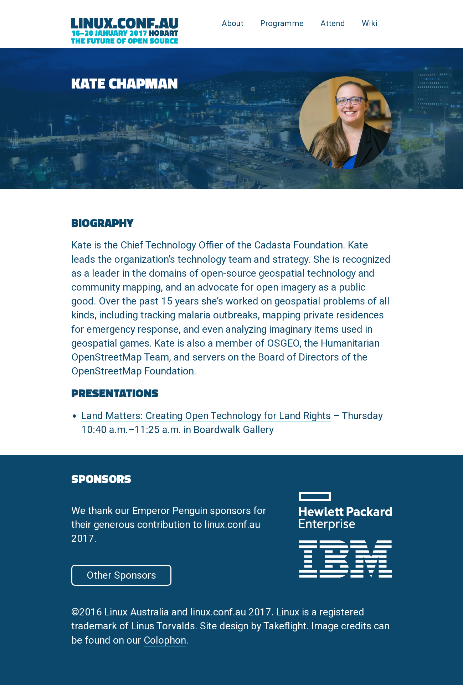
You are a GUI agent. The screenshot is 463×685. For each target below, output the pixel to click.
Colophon (165, 640)
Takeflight (285, 626)
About (232, 23)
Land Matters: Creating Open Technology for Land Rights (206, 416)
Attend (332, 23)
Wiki (369, 23)
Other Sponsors (121, 575)
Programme (282, 23)
